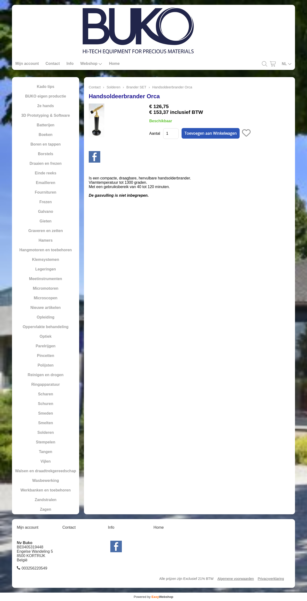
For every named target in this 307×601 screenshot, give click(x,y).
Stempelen (45, 442)
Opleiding (45, 317)
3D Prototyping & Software (45, 115)
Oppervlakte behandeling (45, 327)
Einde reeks (45, 173)
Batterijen (45, 125)
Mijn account (27, 63)
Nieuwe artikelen (45, 308)
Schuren (45, 404)
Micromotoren (46, 288)
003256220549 (34, 568)
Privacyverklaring (271, 579)
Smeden (45, 413)
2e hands (45, 106)
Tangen (45, 452)
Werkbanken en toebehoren (45, 490)
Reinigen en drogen (45, 375)
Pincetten (45, 356)
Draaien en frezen (45, 163)
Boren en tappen (45, 144)
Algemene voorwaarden (235, 579)
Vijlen (46, 461)
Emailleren (45, 183)
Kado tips (45, 87)
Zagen (45, 509)
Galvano (45, 211)
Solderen (45, 432)
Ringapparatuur (45, 384)
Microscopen (46, 298)
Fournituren (45, 192)
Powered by (153, 597)
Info (69, 63)
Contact (53, 63)
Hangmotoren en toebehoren (45, 250)
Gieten (46, 221)
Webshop (91, 63)
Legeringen (45, 269)
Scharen (45, 394)
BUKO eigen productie (45, 96)
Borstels (45, 154)
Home (114, 63)
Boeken (46, 135)
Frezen (45, 202)
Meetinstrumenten (45, 279)
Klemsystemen (45, 260)
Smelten (45, 423)
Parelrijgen (46, 346)
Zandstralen (46, 500)
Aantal (154, 133)
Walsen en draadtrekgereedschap (45, 471)
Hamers (46, 240)
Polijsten (46, 365)
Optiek (46, 336)
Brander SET (136, 87)
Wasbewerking (45, 480)
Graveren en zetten (45, 231)
